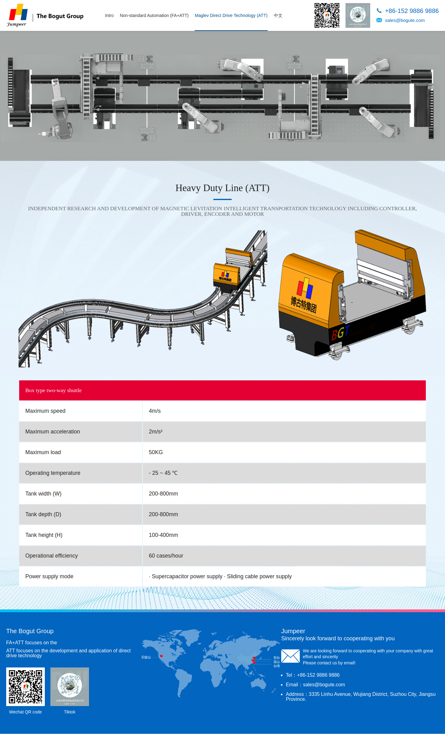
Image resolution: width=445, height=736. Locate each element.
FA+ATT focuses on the (31, 644)
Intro (110, 15)
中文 (279, 15)
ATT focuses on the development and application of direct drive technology (69, 655)
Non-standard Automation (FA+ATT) (155, 15)
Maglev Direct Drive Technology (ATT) (232, 15)
